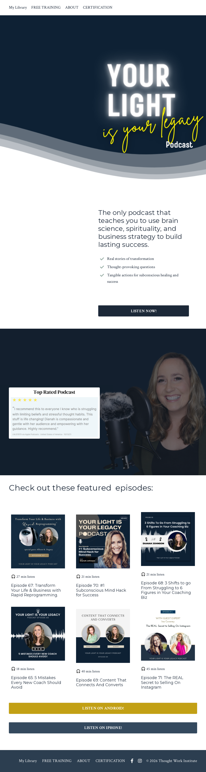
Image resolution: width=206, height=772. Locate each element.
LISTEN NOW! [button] (144, 311)
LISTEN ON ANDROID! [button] (103, 708)
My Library (18, 7)
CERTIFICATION (97, 7)
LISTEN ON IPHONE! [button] (103, 727)
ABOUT (71, 7)
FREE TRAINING (46, 7)
